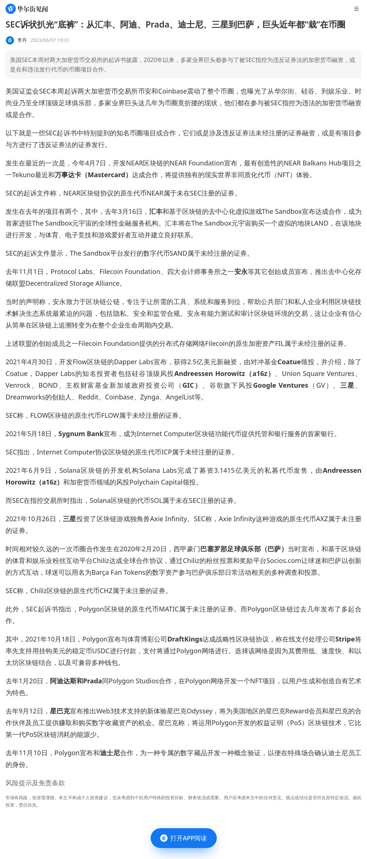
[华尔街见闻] (27, 9)
